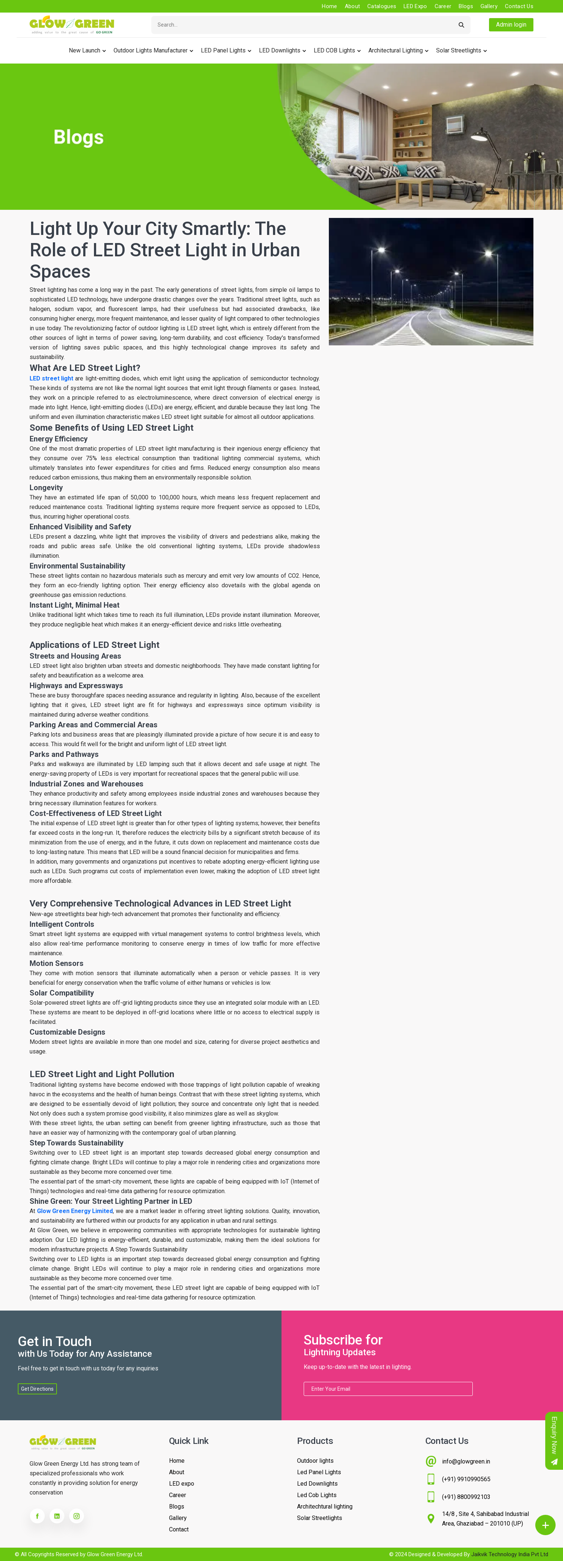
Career (443, 6)
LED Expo (415, 6)
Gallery (489, 6)
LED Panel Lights (223, 50)
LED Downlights (279, 50)
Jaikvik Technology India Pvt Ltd (509, 1554)
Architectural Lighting (395, 50)
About (352, 6)
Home (329, 6)
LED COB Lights (334, 50)
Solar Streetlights (458, 50)
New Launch (84, 50)
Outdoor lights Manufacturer (151, 50)
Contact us (519, 6)
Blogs (466, 6)
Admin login (511, 24)
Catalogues (381, 6)
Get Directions (37, 1389)
